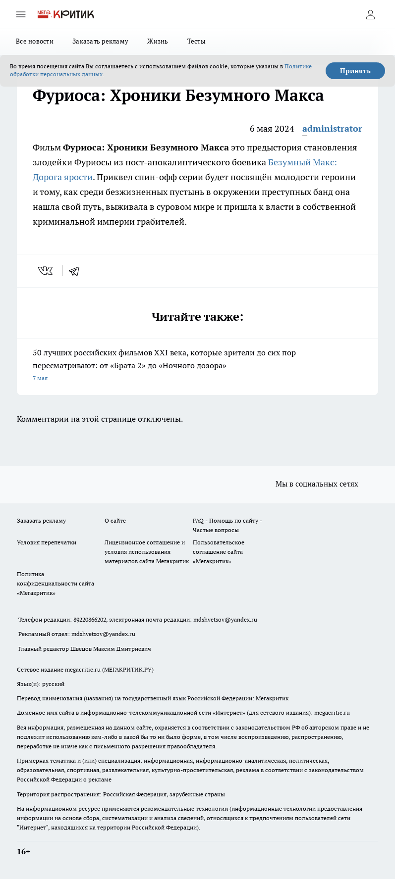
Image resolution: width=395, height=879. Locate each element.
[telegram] (77, 271)
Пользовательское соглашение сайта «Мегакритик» (218, 551)
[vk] (46, 271)
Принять (355, 70)
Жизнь (157, 41)
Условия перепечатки (46, 542)
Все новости (35, 41)
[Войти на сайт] (370, 14)
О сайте (115, 520)
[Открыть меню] (21, 14)
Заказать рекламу (100, 41)
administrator (332, 128)
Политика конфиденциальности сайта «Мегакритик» (55, 583)
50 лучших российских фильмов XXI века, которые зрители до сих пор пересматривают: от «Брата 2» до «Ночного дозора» (197, 366)
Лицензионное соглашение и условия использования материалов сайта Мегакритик (147, 551)
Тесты (196, 41)
